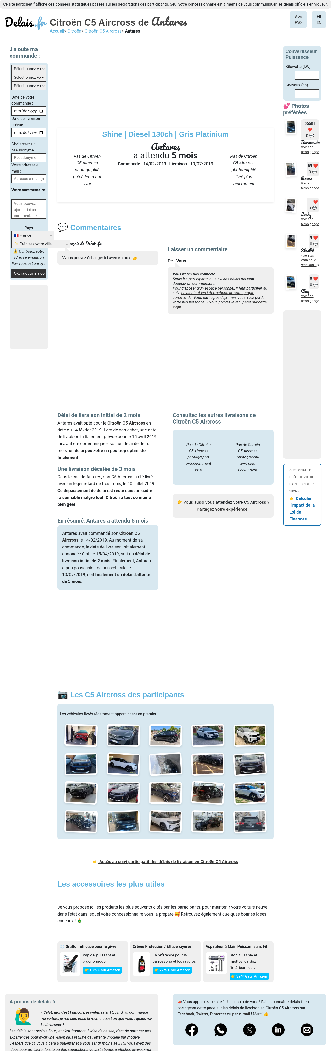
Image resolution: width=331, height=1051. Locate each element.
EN (318, 22)
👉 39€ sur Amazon (249, 976)
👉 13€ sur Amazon (102, 970)
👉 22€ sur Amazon (172, 970)
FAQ (298, 22)
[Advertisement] (179, 79)
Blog (298, 16)
